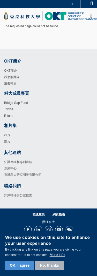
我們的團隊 (12, 77)
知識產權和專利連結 (18, 162)
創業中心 (10, 168)
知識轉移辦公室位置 (18, 195)
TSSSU (9, 109)
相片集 (10, 125)
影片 (7, 141)
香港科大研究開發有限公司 (22, 175)
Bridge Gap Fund (16, 103)
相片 (7, 135)
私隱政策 (38, 214)
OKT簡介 (10, 70)
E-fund (8, 116)
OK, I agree (19, 265)
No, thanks (49, 265)
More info (57, 255)
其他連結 (12, 152)
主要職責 (10, 83)
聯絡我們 (12, 186)
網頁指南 (59, 214)
